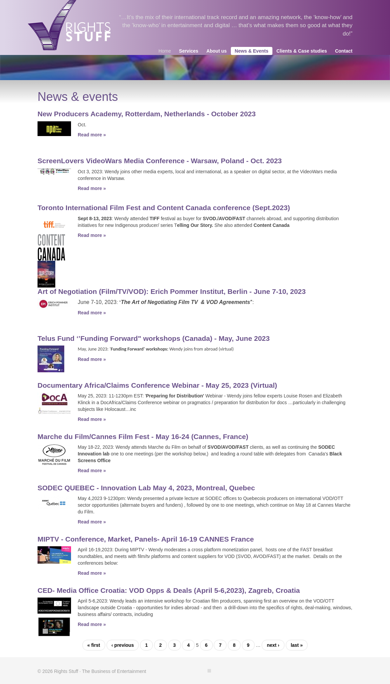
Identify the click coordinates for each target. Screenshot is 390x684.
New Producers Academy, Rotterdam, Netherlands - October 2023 (147, 114)
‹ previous (123, 645)
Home (164, 51)
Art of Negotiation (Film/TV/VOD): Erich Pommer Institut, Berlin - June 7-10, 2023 (172, 291)
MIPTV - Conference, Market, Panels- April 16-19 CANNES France (146, 539)
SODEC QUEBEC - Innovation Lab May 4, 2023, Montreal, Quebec (146, 488)
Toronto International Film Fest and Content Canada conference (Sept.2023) (164, 207)
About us (216, 51)
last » (297, 645)
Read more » (92, 134)
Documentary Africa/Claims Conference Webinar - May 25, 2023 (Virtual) (157, 385)
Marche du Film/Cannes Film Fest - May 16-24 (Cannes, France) (143, 436)
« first (93, 645)
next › (273, 645)
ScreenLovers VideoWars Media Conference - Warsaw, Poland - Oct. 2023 (160, 161)
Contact (343, 51)
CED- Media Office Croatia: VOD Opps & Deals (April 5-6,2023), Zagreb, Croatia (169, 590)
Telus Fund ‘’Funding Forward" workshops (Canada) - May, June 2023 (154, 338)
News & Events (251, 51)
